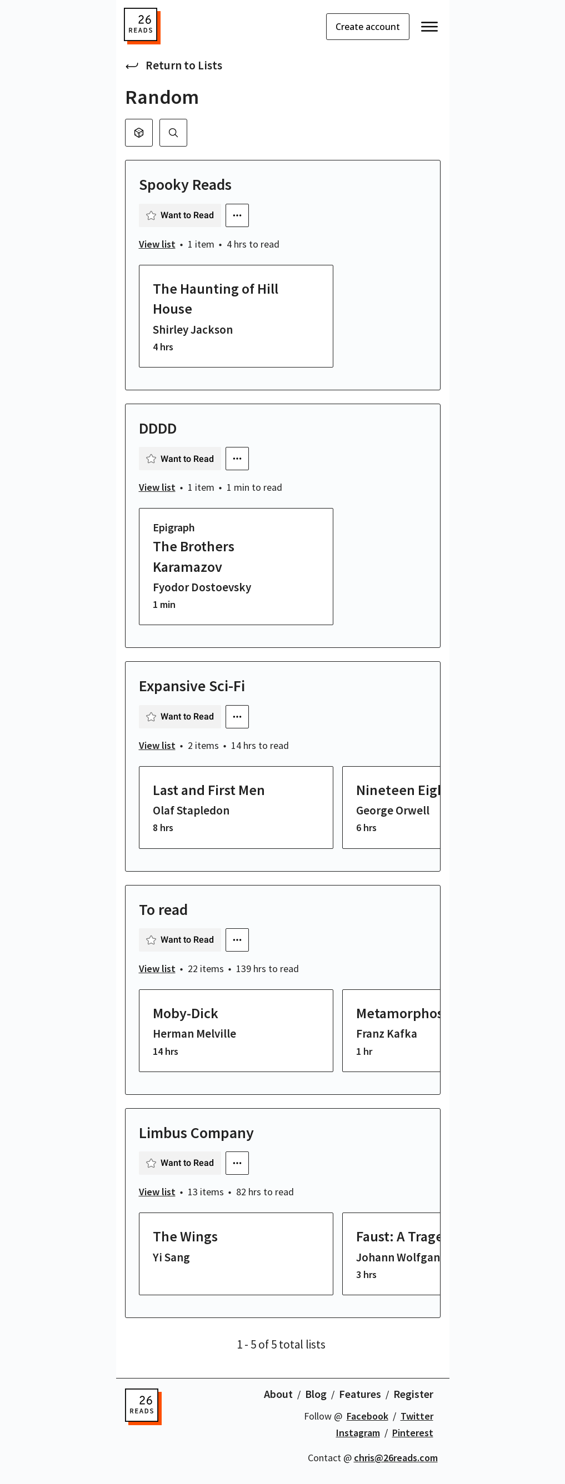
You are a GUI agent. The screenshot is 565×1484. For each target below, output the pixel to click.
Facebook (367, 1416)
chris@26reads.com (396, 1457)
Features (360, 1394)
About (278, 1394)
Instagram (358, 1432)
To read (163, 909)
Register (413, 1394)
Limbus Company (196, 1133)
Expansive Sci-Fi (192, 686)
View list (157, 244)
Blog (316, 1394)
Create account (368, 27)
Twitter (417, 1416)
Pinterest (412, 1432)
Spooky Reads (185, 184)
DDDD (158, 428)
